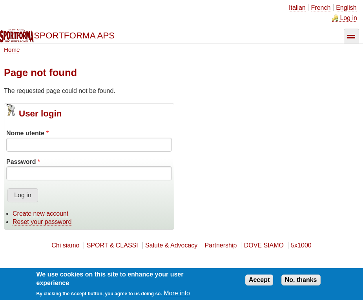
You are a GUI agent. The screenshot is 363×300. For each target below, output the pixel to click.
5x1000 (301, 245)
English (346, 7)
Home (12, 49)
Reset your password (42, 221)
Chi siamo (65, 245)
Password (21, 161)
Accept (259, 282)
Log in (348, 18)
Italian (297, 7)
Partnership (221, 245)
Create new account (40, 213)
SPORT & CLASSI (112, 245)
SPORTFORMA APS (74, 35)
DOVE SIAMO (264, 245)
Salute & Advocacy (171, 245)
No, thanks (301, 282)
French (321, 7)
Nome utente (25, 133)
